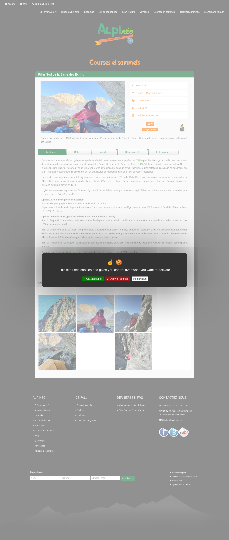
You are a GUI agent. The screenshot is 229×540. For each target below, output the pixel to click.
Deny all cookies (117, 278)
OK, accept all (92, 278)
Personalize (140, 278)
